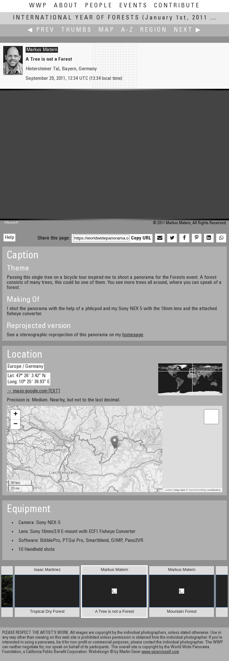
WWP (38, 6)
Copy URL (141, 238)
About (66, 6)
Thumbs (76, 30)
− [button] (15, 424)
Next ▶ (188, 30)
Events (133, 6)
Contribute (177, 6)
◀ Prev (41, 30)
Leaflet (168, 490)
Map (106, 30)
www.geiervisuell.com (160, 652)
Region (153, 30)
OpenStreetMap (197, 490)
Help (9, 237)
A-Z (127, 30)
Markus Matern (41, 49)
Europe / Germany (25, 366)
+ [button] (15, 414)
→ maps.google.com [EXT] (33, 391)
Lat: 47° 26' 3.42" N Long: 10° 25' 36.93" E (28, 378)
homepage (132, 335)
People (99, 6)
